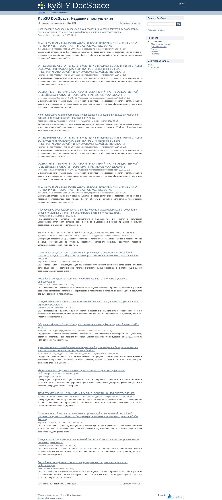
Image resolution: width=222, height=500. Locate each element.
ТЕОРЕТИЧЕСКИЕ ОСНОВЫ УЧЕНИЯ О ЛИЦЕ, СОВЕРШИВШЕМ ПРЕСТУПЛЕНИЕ (86, 232)
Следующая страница (130, 23)
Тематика (155, 54)
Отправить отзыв (54, 498)
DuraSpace (77, 495)
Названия (155, 51)
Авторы (154, 49)
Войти (181, 4)
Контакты (42, 498)
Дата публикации (158, 46)
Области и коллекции (161, 44)
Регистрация (153, 67)
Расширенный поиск (157, 30)
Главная (41, 13)
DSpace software (45, 495)
